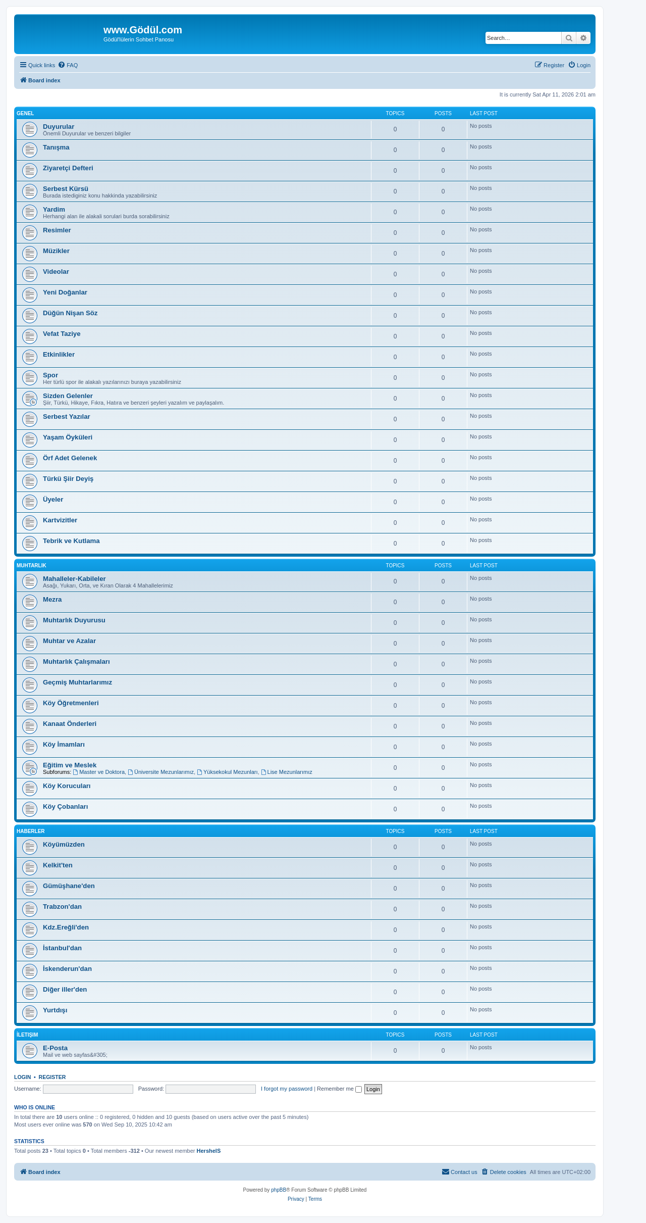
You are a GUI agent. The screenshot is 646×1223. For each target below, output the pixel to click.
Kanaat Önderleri (69, 723)
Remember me (339, 1089)
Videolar (56, 271)
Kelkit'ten (58, 865)
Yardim (54, 209)
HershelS (209, 1151)
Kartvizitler (60, 520)
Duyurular (58, 126)
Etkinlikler (59, 354)
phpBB (278, 1190)
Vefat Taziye (62, 333)
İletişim (27, 1035)
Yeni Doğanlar (65, 292)
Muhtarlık (31, 565)
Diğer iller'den (65, 989)
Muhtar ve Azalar (69, 641)
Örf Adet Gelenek (70, 458)
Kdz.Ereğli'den (66, 927)
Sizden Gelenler (68, 396)
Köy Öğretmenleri (71, 703)
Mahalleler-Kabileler (74, 578)
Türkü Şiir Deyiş (68, 478)
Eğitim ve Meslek (69, 765)
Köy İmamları (64, 744)
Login (22, 1077)
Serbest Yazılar (66, 416)
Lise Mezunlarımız (286, 772)
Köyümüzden (64, 844)
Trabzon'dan (62, 906)
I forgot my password (286, 1089)
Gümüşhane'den (69, 886)
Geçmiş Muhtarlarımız (78, 682)
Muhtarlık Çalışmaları (77, 661)
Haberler (31, 831)
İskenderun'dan (67, 968)
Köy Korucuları (67, 786)
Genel (25, 113)
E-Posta (55, 1048)
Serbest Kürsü (65, 188)
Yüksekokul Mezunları (227, 772)
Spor (50, 375)
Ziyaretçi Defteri (68, 168)
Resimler (57, 230)
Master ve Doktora (99, 772)
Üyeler (53, 499)
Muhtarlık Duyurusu (74, 620)
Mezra (52, 599)
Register (52, 1077)
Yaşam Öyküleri (67, 437)
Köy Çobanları (65, 806)
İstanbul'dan (62, 948)
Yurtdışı (55, 1010)
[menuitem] (68, 65)
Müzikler (56, 251)
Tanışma (56, 147)
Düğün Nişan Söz (70, 313)
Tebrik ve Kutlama (71, 541)
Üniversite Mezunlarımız (161, 772)
